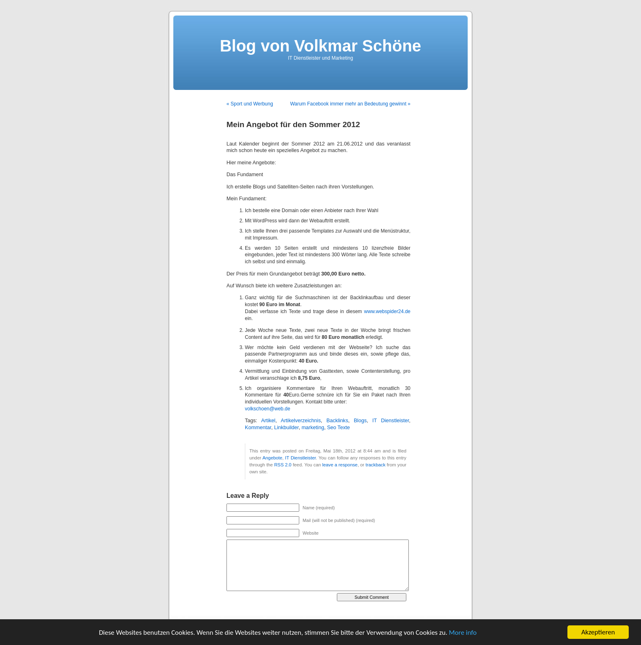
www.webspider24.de (387, 311)
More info (463, 632)
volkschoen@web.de (267, 409)
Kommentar (258, 427)
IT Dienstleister (390, 420)
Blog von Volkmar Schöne (320, 46)
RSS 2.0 (282, 464)
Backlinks (337, 420)
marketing (313, 427)
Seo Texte (338, 427)
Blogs (360, 420)
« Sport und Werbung (249, 104)
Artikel (268, 420)
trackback (375, 464)
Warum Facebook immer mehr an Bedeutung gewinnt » (350, 104)
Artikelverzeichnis (301, 420)
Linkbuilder (286, 427)
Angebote (272, 457)
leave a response (339, 464)
